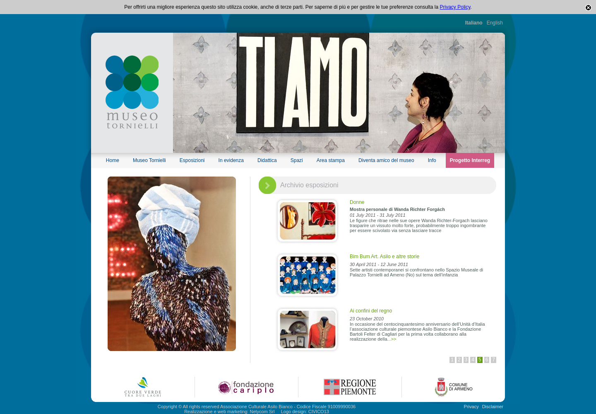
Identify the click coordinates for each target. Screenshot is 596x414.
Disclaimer (492, 406)
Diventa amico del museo (386, 160)
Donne (357, 202)
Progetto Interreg (470, 160)
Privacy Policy (455, 7)
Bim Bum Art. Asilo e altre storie (384, 256)
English (495, 23)
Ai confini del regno (371, 311)
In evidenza (231, 160)
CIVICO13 (318, 411)
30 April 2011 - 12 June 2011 (379, 264)
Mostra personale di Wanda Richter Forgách (397, 209)
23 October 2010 (367, 318)
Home (112, 160)
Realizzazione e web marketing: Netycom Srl (229, 411)
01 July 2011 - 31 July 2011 (378, 215)
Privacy (471, 406)
